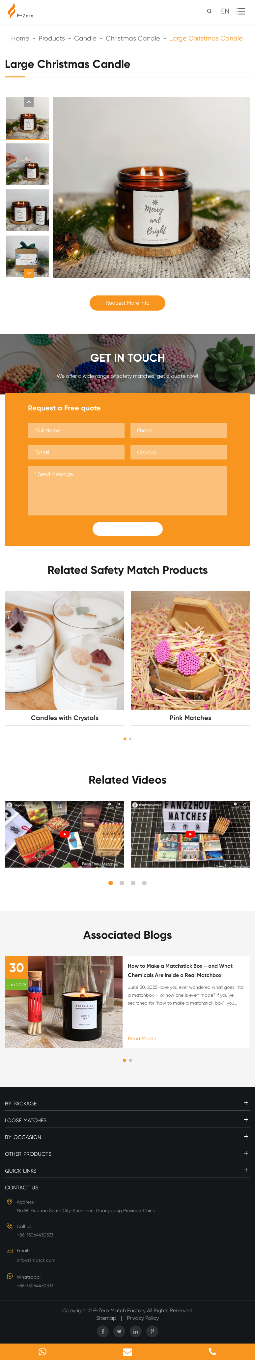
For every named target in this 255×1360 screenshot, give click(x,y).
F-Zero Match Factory (120, 1310)
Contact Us (21, 1187)
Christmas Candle (133, 38)
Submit (127, 529)
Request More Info (128, 303)
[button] (29, 102)
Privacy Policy (143, 1318)
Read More (142, 1038)
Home (20, 38)
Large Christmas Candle (206, 38)
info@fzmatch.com (36, 1260)
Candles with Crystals (65, 718)
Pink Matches (190, 718)
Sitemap (106, 1318)
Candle (85, 38)
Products (52, 38)
